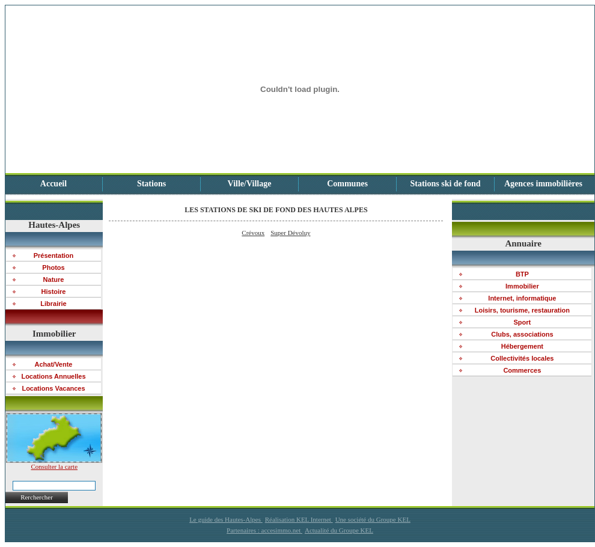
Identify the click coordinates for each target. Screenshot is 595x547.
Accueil (53, 183)
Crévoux (253, 232)
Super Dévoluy (290, 232)
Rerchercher (36, 497)
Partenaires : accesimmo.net (264, 530)
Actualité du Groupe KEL (339, 530)
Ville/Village (250, 183)
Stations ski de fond (445, 183)
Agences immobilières (543, 183)
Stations (151, 183)
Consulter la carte (54, 463)
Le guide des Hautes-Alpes (226, 519)
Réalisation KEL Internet (299, 519)
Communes (347, 183)
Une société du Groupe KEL (372, 519)
